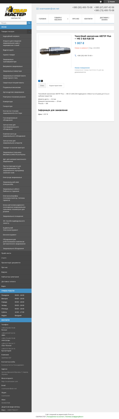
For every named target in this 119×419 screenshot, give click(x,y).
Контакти (88, 19)
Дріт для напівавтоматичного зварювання (14, 160)
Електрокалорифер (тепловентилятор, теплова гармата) (14, 198)
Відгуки (4, 272)
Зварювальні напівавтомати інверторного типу (14, 77)
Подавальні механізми (12, 87)
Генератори (7, 106)
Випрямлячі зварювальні (12, 66)
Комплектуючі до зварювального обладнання (14, 135)
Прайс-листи (6, 253)
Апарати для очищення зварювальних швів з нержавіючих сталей (12, 43)
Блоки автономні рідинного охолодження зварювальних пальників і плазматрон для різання (14, 208)
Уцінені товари (9, 55)
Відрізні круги (8, 50)
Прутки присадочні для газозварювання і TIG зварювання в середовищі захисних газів (13, 169)
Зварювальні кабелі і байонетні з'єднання (11, 190)
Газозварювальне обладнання (10, 119)
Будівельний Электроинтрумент (10, 229)
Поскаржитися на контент (55, 417)
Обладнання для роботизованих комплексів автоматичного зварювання (14, 241)
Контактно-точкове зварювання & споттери (12, 112)
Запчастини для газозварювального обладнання (11, 127)
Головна (42, 19)
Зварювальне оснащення (13, 216)
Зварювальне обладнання (13, 248)
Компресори (8, 101)
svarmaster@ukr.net (9, 388)
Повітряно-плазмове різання (14, 97)
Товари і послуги (7, 31)
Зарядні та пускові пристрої (14, 147)
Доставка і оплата (8, 281)
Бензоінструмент (9, 235)
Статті (3, 258)
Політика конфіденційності (74, 417)
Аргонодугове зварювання (13, 92)
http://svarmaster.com (9, 381)
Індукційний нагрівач (11, 36)
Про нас (4, 267)
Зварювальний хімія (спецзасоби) (11, 183)
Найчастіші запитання (10, 277)
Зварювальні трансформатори (9, 60)
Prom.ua (71, 414)
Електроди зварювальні (12, 177)
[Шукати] (29, 23)
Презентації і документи (10, 263)
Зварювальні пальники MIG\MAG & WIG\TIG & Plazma (14, 153)
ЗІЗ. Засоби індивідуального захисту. (14, 222)
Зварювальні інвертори (12, 71)
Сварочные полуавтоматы (13, 83)
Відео (3, 286)
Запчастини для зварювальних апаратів (12, 142)
